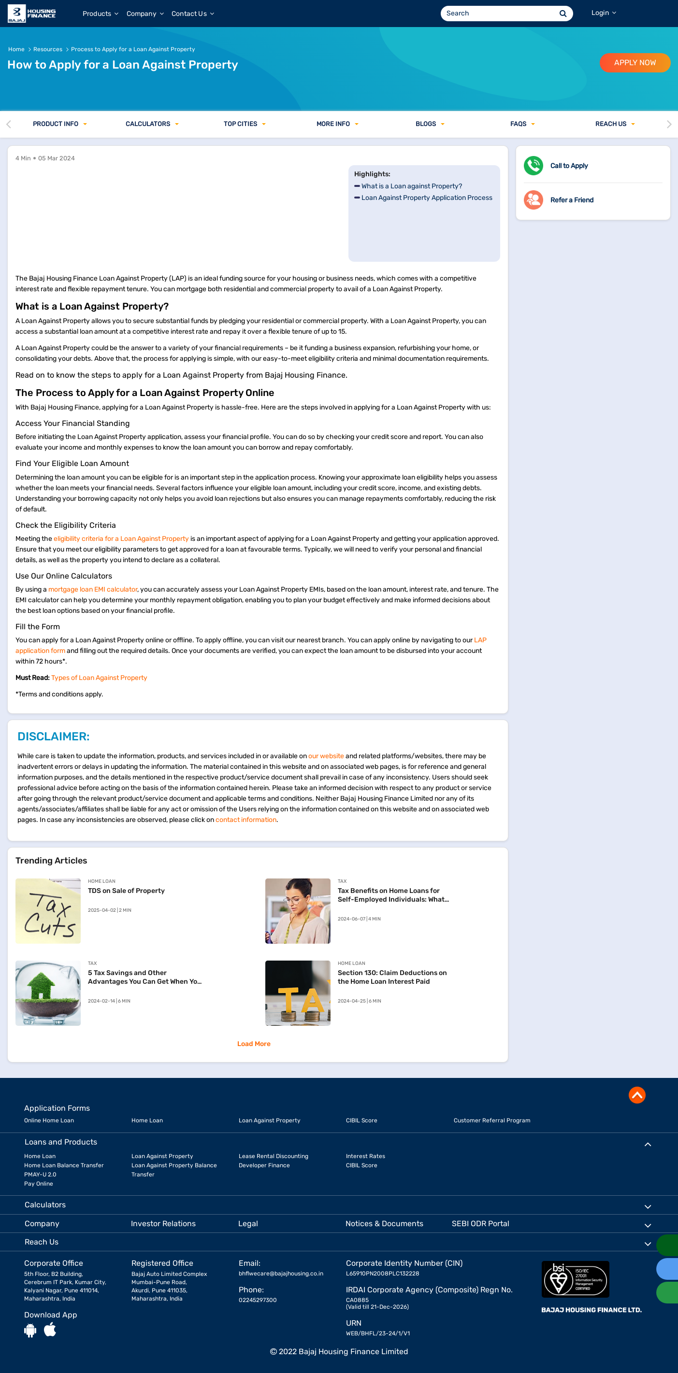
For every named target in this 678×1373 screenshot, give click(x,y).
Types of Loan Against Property (99, 678)
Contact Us (193, 14)
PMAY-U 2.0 (40, 1174)
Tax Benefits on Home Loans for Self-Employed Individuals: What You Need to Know (391, 895)
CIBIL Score (361, 1120)
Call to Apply (569, 166)
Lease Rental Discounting (273, 1156)
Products (101, 14)
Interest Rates (365, 1156)
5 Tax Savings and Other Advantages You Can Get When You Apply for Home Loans (145, 977)
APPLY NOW (635, 62)
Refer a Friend (571, 200)
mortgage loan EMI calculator (92, 589)
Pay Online (38, 1183)
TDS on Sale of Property (126, 891)
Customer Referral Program (492, 1120)
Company (145, 14)
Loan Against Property (270, 1120)
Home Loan (147, 1120)
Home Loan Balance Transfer (64, 1165)
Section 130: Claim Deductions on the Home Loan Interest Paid (392, 977)
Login (603, 13)
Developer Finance (264, 1165)
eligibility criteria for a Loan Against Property (121, 539)
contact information (246, 820)
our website (326, 756)
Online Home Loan (49, 1120)
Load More (254, 1044)
